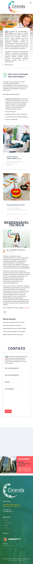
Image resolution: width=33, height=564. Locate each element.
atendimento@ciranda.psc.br (12, 504)
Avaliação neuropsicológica (15, 205)
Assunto (16, 383)
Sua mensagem (16, 398)
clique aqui (27, 307)
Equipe (6, 525)
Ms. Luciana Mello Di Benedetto (15, 250)
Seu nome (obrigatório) (16, 370)
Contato (7, 528)
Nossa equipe (4, 24)
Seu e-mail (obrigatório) (16, 376)
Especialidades (9, 523)
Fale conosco (10, 24)
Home (6, 520)
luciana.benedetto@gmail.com (12, 506)
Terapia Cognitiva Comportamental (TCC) (13, 157)
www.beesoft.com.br (8, 545)
